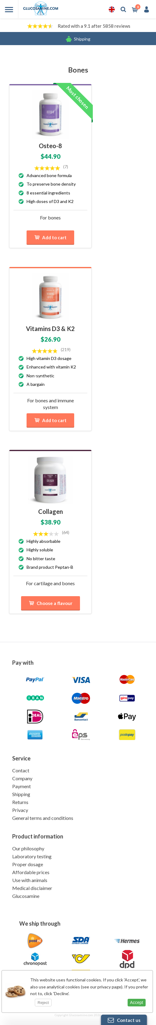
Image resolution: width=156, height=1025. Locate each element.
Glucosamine (25, 896)
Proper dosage (27, 864)
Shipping (82, 38)
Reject (43, 1002)
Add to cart (50, 237)
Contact (20, 770)
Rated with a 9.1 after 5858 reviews (94, 26)
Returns (20, 802)
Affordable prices (30, 872)
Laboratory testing (32, 856)
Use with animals (29, 880)
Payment (21, 786)
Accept (136, 1002)
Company (22, 778)
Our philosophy (28, 848)
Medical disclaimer (32, 888)
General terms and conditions (42, 818)
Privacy (20, 810)
